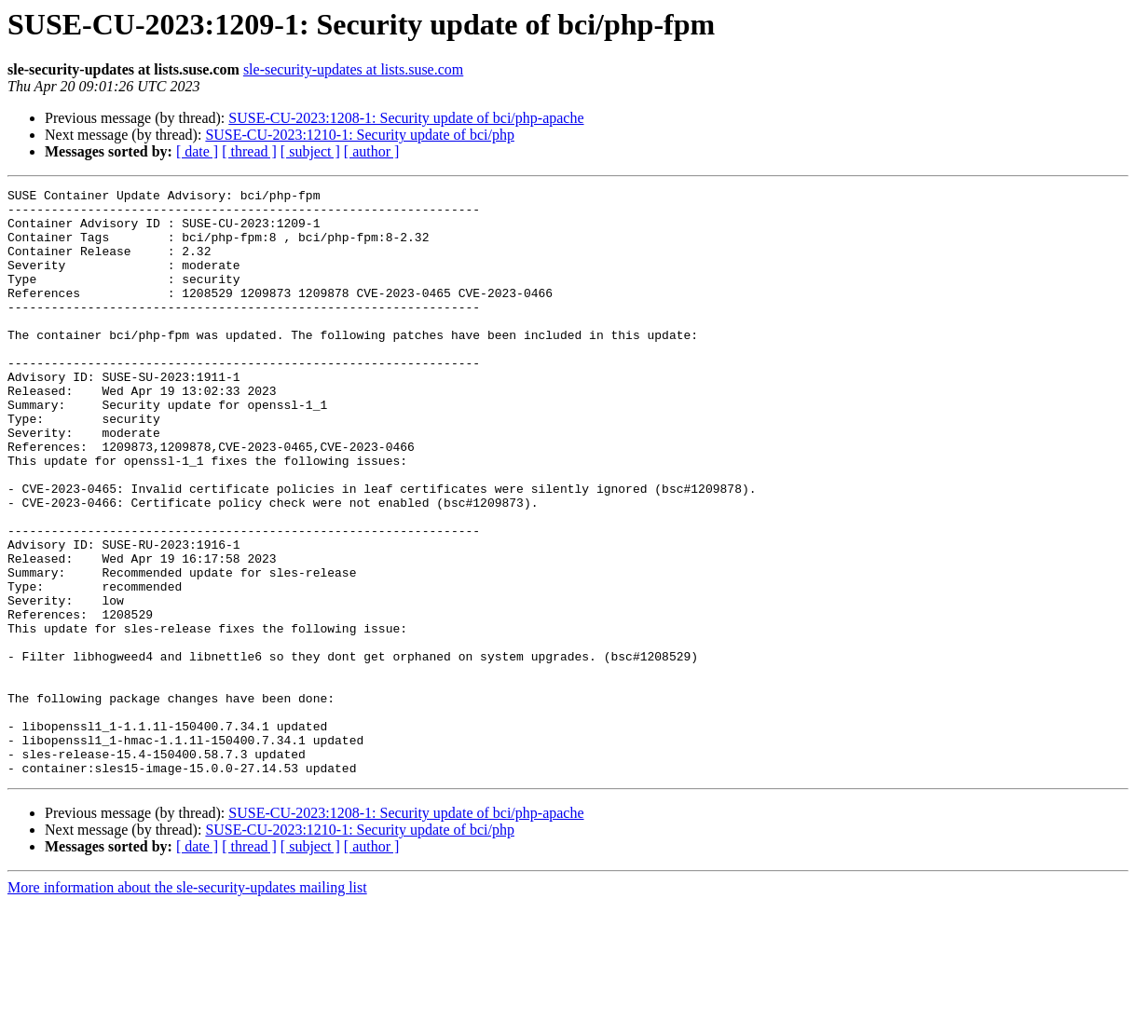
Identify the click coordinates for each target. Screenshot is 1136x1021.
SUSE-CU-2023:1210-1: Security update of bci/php (359, 135)
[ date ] (197, 151)
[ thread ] (249, 151)
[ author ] (372, 151)
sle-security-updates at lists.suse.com (353, 69)
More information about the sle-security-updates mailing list (187, 1005)
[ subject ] (310, 151)
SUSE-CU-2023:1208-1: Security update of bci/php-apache (405, 118)
